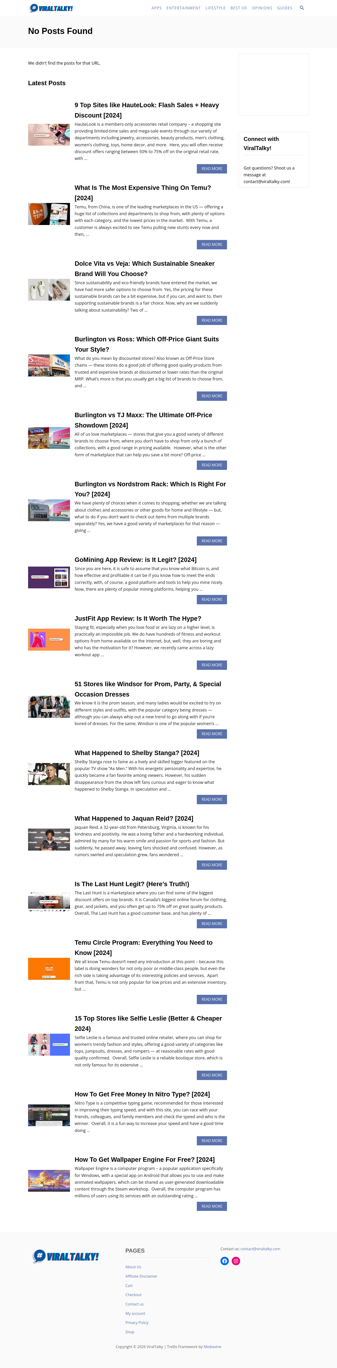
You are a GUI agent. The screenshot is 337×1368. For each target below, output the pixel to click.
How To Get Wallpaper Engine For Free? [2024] (145, 1159)
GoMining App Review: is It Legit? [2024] (136, 559)
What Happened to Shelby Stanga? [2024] (137, 752)
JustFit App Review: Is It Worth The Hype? (138, 618)
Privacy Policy (136, 1322)
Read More (213, 169)
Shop (129, 1332)
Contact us (134, 1304)
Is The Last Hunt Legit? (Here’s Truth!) (132, 884)
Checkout (133, 1294)
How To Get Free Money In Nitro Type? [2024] (142, 1094)
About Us (133, 1266)
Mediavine (212, 1346)
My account (135, 1313)
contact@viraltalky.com (260, 1248)
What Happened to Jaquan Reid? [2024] (134, 818)
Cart (129, 1285)
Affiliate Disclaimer (141, 1276)
